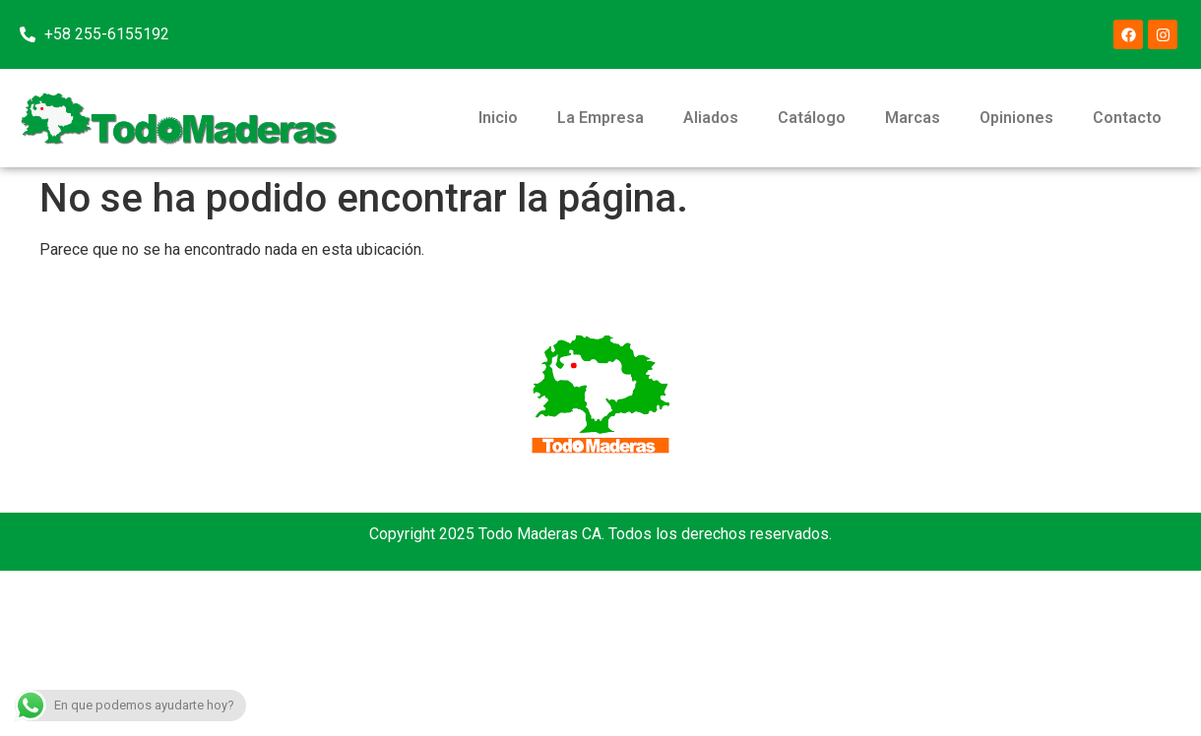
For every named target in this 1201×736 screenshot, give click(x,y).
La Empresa (600, 117)
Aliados (710, 117)
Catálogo (812, 117)
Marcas (912, 117)
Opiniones (1016, 117)
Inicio (498, 117)
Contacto (1127, 117)
